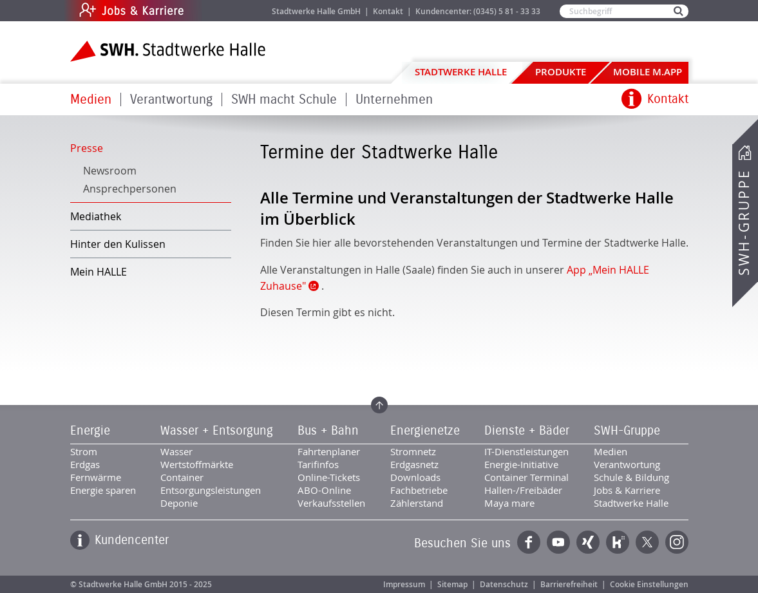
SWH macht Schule (284, 99)
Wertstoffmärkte (196, 464)
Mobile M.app (647, 72)
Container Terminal (526, 477)
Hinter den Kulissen (118, 244)
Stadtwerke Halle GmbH (316, 11)
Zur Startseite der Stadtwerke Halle (167, 51)
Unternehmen (394, 99)
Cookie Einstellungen (649, 584)
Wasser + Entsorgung (216, 430)
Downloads (415, 477)
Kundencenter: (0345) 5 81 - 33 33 (477, 11)
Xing (588, 542)
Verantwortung (171, 99)
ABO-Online (324, 490)
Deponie (179, 502)
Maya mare (509, 502)
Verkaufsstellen (331, 502)
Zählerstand (416, 502)
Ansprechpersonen (129, 189)
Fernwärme (95, 477)
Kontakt (388, 11)
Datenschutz (504, 584)
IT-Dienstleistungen (526, 451)
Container (182, 477)
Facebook (528, 542)
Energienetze (425, 430)
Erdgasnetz (414, 464)
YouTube (558, 542)
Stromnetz (413, 451)
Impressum (404, 584)
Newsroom (110, 171)
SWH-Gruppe (744, 222)
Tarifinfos (318, 464)
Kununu (617, 542)
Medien (90, 99)
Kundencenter (132, 540)
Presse (86, 148)
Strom (83, 451)
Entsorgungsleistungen (210, 490)
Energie (90, 430)
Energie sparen (103, 490)
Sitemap (452, 584)
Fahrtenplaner (329, 451)
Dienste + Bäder (526, 430)
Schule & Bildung (631, 477)
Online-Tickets (329, 477)
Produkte (560, 72)
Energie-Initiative (521, 464)
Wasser (176, 451)
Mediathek (95, 216)
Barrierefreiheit (569, 584)
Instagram (676, 542)
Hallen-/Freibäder (523, 490)
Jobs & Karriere (219, 10)
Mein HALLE (98, 272)
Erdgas (85, 464)
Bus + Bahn (328, 430)
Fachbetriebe (419, 490)
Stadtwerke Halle (461, 72)
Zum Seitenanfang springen (379, 405)
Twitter (647, 542)
